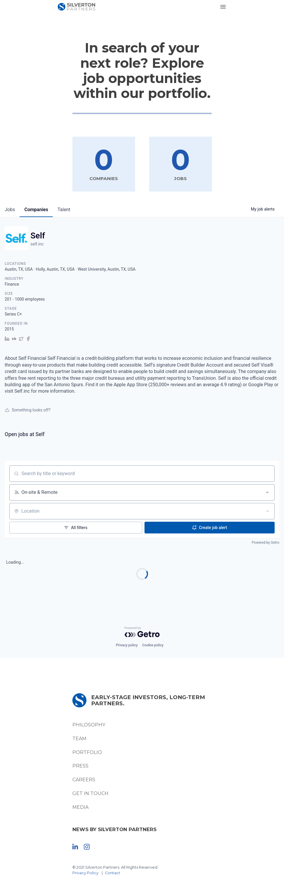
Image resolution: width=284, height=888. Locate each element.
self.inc (37, 244)
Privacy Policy (85, 873)
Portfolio (87, 752)
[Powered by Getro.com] (142, 632)
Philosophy (88, 725)
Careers (83, 779)
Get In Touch (90, 793)
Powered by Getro (265, 542)
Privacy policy (126, 645)
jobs (10, 209)
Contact (112, 873)
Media (80, 807)
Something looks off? (27, 410)
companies (36, 209)
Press (80, 766)
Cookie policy (153, 645)
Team (79, 738)
